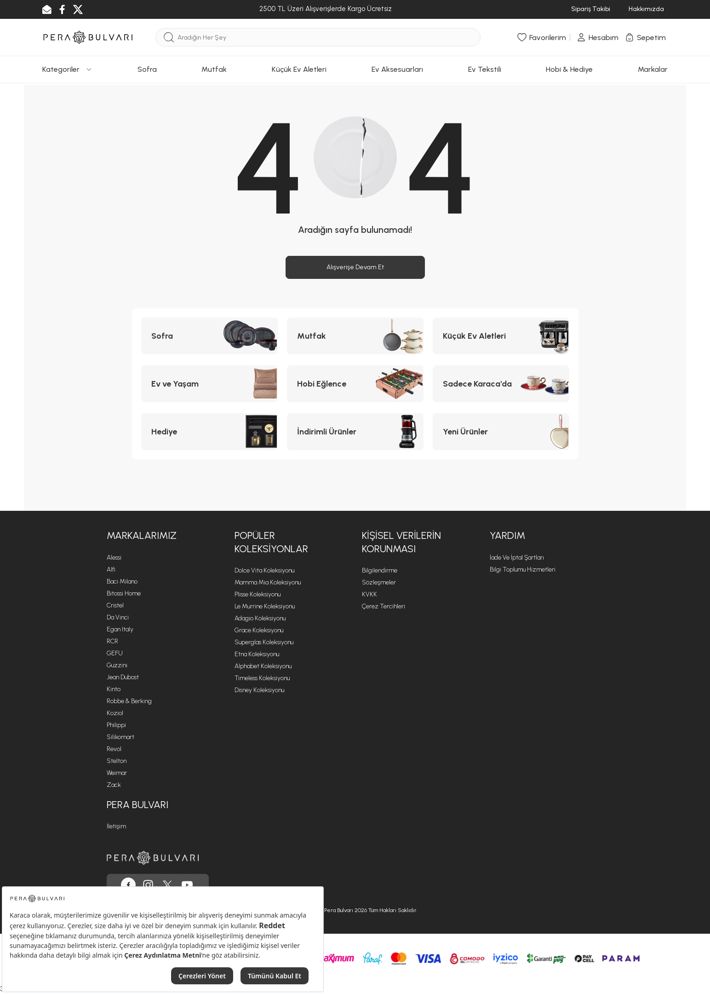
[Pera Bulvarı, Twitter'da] (167, 885)
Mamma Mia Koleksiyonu (268, 582)
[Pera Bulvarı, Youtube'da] (187, 885)
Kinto (113, 689)
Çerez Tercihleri (383, 606)
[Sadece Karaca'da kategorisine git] (501, 383)
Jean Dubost (123, 677)
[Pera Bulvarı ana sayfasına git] (153, 857)
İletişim (116, 826)
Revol (114, 749)
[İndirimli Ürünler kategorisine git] (355, 431)
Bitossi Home (124, 593)
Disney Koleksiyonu (259, 690)
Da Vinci (118, 617)
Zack (114, 785)
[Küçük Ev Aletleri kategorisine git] (501, 336)
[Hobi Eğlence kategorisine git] (355, 383)
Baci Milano (122, 581)
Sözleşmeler (379, 582)
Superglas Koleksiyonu (264, 642)
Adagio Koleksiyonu (260, 618)
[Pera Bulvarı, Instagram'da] (148, 885)
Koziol (115, 713)
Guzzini (117, 665)
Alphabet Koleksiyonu (263, 666)
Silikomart (120, 737)
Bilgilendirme (379, 570)
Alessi (114, 557)
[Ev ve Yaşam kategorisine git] (209, 383)
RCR (112, 641)
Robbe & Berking (129, 701)
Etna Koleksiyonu (257, 654)
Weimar (117, 773)
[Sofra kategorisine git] (209, 336)
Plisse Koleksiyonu (258, 594)
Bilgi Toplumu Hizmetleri (522, 569)
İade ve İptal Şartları (517, 557)
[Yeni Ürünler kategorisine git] (501, 431)
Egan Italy (120, 629)
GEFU (115, 653)
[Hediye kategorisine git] (209, 431)
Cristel (115, 605)
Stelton (116, 761)
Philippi (116, 725)
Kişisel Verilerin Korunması (401, 542)
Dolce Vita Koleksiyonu (264, 570)
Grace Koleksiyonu (259, 630)
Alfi (111, 569)
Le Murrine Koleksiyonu (265, 606)
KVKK (369, 594)
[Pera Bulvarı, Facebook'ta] (128, 885)
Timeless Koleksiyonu (262, 678)
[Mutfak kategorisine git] (355, 336)
